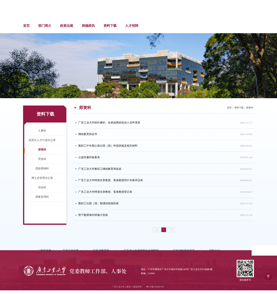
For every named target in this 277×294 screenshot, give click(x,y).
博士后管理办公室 (42, 178)
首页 (26, 26)
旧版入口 (214, 254)
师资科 (42, 149)
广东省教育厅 (101, 254)
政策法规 (66, 26)
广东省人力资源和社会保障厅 (141, 254)
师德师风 (88, 26)
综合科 (42, 187)
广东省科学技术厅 (184, 254)
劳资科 (42, 159)
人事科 (42, 130)
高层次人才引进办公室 (42, 140)
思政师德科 (42, 168)
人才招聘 (131, 26)
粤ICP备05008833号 (155, 291)
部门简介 (44, 26)
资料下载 (110, 26)
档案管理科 (42, 196)
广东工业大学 (71, 254)
